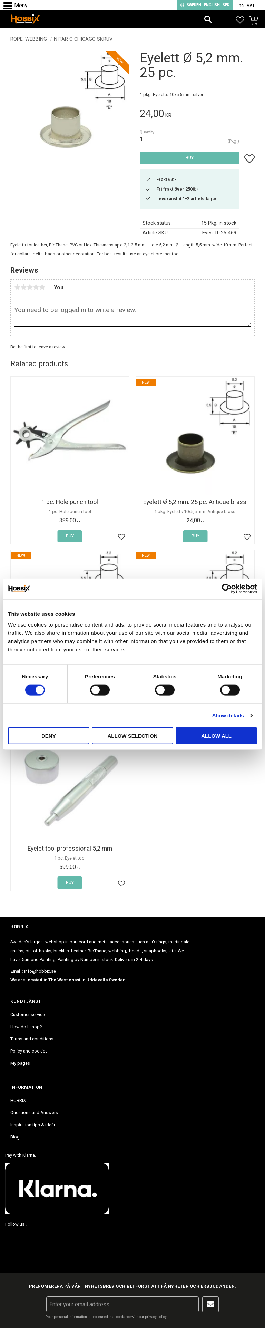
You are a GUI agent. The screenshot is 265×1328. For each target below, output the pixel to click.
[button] (9, 6)
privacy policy (155, 1317)
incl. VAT (246, 5)
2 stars (23, 287)
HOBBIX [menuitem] (18, 1100)
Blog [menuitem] (15, 1137)
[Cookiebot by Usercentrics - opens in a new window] (227, 588)
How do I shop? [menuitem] (26, 1026)
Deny (48, 736)
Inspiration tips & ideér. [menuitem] (33, 1124)
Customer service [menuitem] (27, 1014)
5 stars (42, 287)
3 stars (30, 287)
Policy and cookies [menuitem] (29, 1051)
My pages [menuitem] (20, 1063)
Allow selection (132, 736)
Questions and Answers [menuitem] (34, 1112)
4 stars (36, 287)
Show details (228, 715)
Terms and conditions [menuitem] (31, 1038)
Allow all (216, 736)
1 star (17, 287)
